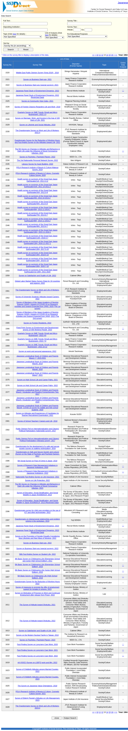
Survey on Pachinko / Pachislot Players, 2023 (37, 640)
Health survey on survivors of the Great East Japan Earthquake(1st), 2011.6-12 (37, 180)
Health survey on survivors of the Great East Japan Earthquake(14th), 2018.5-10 (37, 254)
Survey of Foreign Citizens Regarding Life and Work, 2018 (37, 107)
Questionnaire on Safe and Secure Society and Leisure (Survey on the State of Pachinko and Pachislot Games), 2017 (37, 454)
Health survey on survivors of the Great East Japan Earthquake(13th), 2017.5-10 (37, 248)
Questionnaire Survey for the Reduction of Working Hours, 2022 (37, 583)
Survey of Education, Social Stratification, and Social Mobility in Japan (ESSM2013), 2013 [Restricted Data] (37, 502)
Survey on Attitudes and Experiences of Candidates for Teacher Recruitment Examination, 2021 (37, 414)
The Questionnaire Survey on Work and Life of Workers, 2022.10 (37, 291)
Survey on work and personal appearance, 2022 (37, 351)
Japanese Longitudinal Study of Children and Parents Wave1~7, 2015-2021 (37, 357)
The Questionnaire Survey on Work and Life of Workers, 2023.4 (37, 707)
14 (107, 55)
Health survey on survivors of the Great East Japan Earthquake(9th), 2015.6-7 (37, 225)
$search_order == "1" (17, 45)
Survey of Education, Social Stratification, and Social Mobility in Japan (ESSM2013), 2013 (37, 494)
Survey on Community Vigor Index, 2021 (37, 101)
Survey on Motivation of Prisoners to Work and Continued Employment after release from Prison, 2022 (37, 594)
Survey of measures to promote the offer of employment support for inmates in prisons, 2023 (37, 588)
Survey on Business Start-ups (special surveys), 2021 (37, 85)
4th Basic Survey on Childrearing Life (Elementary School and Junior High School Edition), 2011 (37, 560)
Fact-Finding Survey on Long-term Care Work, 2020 (37, 644)
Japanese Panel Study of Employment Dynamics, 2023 (37, 526)
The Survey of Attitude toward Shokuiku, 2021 (37, 605)
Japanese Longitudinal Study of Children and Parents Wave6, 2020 (37, 368)
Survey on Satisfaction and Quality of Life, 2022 (37, 276)
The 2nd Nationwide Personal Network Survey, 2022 (37, 160)
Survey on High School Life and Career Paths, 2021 (37, 380)
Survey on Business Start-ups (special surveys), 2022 (37, 549)
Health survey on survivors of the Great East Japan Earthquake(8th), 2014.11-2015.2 (37, 220)
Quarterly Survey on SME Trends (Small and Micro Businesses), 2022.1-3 (37, 113)
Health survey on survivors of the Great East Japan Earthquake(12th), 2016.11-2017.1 (37, 242)
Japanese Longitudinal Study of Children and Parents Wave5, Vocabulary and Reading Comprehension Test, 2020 (37, 400)
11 (100, 55)
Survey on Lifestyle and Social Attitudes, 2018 (37, 125)
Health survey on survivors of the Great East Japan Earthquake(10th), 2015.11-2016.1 (37, 231)
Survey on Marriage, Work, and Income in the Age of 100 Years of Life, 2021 (37, 119)
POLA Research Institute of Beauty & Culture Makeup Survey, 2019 (37, 169)
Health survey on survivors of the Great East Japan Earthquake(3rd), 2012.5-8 (37, 191)
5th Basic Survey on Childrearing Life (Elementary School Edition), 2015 (37, 566)
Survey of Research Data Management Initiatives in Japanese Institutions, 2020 (37, 466)
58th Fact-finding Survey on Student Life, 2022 (37, 554)
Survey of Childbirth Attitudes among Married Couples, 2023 (37, 678)
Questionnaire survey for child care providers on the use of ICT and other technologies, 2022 (37, 511)
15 (110, 55)
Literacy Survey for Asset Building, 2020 (37, 164)
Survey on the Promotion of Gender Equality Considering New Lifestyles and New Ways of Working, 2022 (37, 537)
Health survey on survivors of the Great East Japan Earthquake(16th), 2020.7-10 (37, 265)
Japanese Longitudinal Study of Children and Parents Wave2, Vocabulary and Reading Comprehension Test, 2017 (37, 392)
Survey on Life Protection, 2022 (37, 480)
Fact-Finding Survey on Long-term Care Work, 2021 (37, 650)
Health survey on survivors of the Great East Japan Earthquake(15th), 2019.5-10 (37, 259)
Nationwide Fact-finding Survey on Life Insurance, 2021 (37, 477)
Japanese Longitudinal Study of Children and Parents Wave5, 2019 (37, 363)
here (14, 34)
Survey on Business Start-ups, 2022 (37, 543)
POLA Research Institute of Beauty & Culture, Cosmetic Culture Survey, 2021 (37, 693)
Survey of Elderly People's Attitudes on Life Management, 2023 (37, 699)
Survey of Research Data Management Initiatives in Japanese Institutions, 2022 (37, 472)
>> (116, 55)
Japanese (123, 2)
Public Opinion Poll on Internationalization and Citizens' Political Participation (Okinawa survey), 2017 (37, 440)
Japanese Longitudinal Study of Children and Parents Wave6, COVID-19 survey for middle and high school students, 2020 (37, 408)
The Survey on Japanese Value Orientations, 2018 (37, 686)
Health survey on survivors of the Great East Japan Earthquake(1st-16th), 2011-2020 (37, 271)
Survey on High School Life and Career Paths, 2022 (37, 385)
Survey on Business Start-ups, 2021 (37, 79)
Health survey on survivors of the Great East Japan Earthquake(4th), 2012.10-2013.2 (37, 197)
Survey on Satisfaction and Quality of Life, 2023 (37, 631)
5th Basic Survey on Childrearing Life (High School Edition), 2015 (37, 577)
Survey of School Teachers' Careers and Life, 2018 (37, 421)
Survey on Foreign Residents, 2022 (37, 323)
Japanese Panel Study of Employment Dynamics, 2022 (37, 91)
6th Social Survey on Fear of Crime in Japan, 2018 (37, 461)
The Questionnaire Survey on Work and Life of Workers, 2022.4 (37, 131)
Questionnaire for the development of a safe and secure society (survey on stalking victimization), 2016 (37, 447)
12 (102, 55)
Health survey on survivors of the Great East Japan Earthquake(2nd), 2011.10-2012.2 (37, 186)
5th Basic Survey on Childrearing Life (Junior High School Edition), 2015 (37, 571)
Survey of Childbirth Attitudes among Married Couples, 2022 (37, 670)
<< (93, 55)
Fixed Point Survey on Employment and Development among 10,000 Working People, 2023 (37, 329)
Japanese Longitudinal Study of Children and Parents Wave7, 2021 (37, 374)
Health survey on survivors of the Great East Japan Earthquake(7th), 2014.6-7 (37, 214)
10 (97, 55)
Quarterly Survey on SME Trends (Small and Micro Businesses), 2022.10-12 (37, 346)
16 (112, 55)
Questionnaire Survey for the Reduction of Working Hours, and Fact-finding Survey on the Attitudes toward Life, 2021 (37, 141)
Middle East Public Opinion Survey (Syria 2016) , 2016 (37, 73)
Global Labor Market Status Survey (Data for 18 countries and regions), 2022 (37, 282)
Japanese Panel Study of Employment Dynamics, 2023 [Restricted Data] (37, 531)
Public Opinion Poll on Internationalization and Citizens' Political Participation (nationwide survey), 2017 (37, 430)
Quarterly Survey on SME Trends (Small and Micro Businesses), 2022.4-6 (37, 334)
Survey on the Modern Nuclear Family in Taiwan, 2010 (37, 635)
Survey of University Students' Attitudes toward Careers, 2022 (37, 298)
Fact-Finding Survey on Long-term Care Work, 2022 (37, 656)
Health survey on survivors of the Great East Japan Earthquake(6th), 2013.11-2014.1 (37, 208)
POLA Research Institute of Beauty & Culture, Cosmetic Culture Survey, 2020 (37, 174)
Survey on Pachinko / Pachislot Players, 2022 (37, 157)
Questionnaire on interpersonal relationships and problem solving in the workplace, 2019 (37, 520)
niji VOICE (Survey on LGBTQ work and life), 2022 (37, 663)
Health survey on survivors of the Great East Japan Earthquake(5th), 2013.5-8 (37, 203)
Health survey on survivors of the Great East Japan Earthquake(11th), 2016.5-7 (37, 237)
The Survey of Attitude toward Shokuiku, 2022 (37, 621)
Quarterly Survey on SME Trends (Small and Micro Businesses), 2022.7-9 (37, 340)
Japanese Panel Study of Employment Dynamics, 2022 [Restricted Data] (37, 96)
